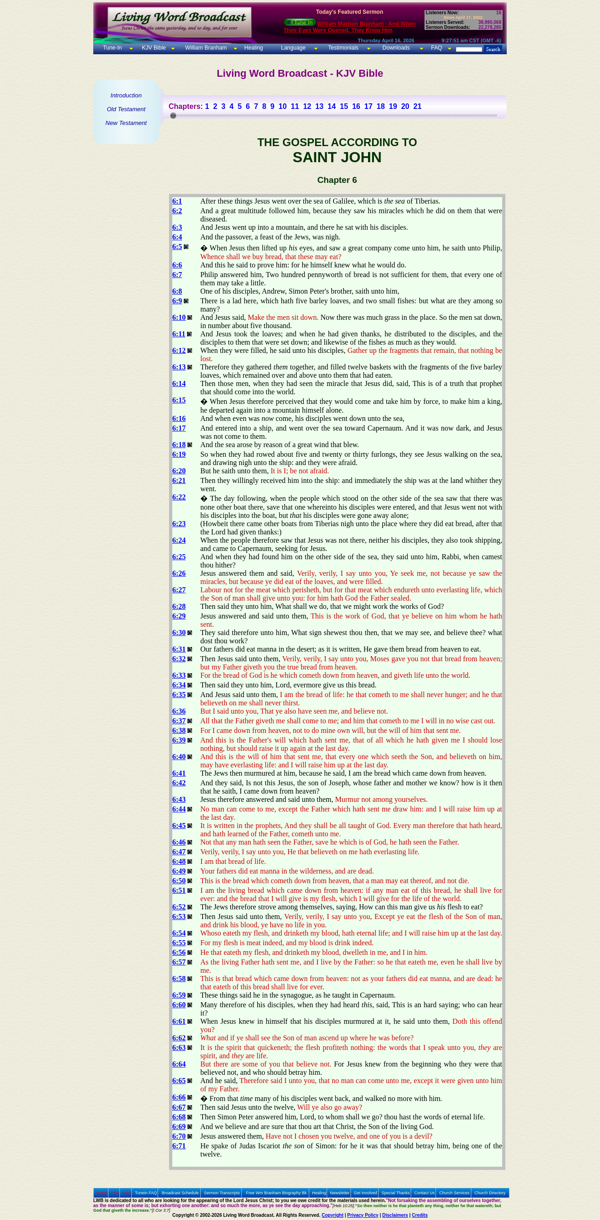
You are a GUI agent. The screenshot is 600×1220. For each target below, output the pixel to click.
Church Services (454, 1193)
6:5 (177, 246)
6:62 (179, 1038)
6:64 (179, 1064)
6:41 (179, 773)
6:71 (179, 1146)
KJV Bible (153, 48)
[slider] (173, 115)
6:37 (179, 721)
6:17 (179, 428)
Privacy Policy (363, 1215)
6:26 (179, 573)
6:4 (177, 237)
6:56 (179, 952)
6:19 (179, 454)
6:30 (179, 632)
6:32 (179, 659)
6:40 (179, 756)
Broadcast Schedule (180, 1193)
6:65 (179, 1080)
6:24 (179, 540)
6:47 (179, 852)
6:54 (179, 933)
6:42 (179, 783)
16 (356, 106)
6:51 (179, 890)
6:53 (179, 916)
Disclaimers (395, 1215)
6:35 (179, 694)
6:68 (179, 1117)
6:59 (179, 995)
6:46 (179, 842)
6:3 (177, 227)
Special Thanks (396, 1193)
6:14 (179, 383)
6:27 (179, 590)
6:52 (179, 907)
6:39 (179, 740)
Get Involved (365, 1193)
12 (307, 106)
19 (393, 106)
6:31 (179, 649)
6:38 (179, 730)
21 (417, 106)
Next (127, 1193)
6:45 (179, 825)
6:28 (179, 606)
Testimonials (343, 48)
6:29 (179, 616)
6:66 (179, 1097)
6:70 (179, 1136)
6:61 (179, 1021)
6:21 (179, 480)
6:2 (177, 211)
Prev (115, 1193)
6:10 (179, 317)
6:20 (179, 471)
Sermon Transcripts (222, 1193)
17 (368, 106)
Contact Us (424, 1193)
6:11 (178, 334)
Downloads (396, 48)
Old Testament (126, 109)
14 (332, 106)
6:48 (179, 861)
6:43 (179, 799)
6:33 (179, 675)
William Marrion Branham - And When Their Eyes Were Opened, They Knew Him (349, 27)
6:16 (179, 418)
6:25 (179, 557)
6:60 (179, 1005)
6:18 (179, 444)
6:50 (179, 881)
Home (102, 1193)
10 (282, 106)
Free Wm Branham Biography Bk (276, 1193)
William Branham (205, 48)
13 (319, 106)
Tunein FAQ (146, 1193)
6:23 (179, 524)
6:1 (177, 201)
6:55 (179, 943)
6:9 (177, 301)
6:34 (179, 685)
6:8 (177, 291)
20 (405, 106)
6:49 (179, 871)
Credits (420, 1215)
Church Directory (490, 1193)
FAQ (436, 48)
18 (381, 106)
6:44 (179, 809)
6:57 (179, 962)
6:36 (179, 711)
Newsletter (340, 1193)
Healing (253, 48)
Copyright (332, 1215)
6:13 (179, 367)
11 (295, 106)
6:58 (179, 978)
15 (344, 106)
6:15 (179, 400)
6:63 (179, 1047)
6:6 (177, 265)
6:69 (179, 1126)
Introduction (126, 95)
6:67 (179, 1107)
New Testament (126, 122)
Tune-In (112, 48)
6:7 (177, 274)
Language (292, 48)
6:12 (179, 350)
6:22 (179, 497)
